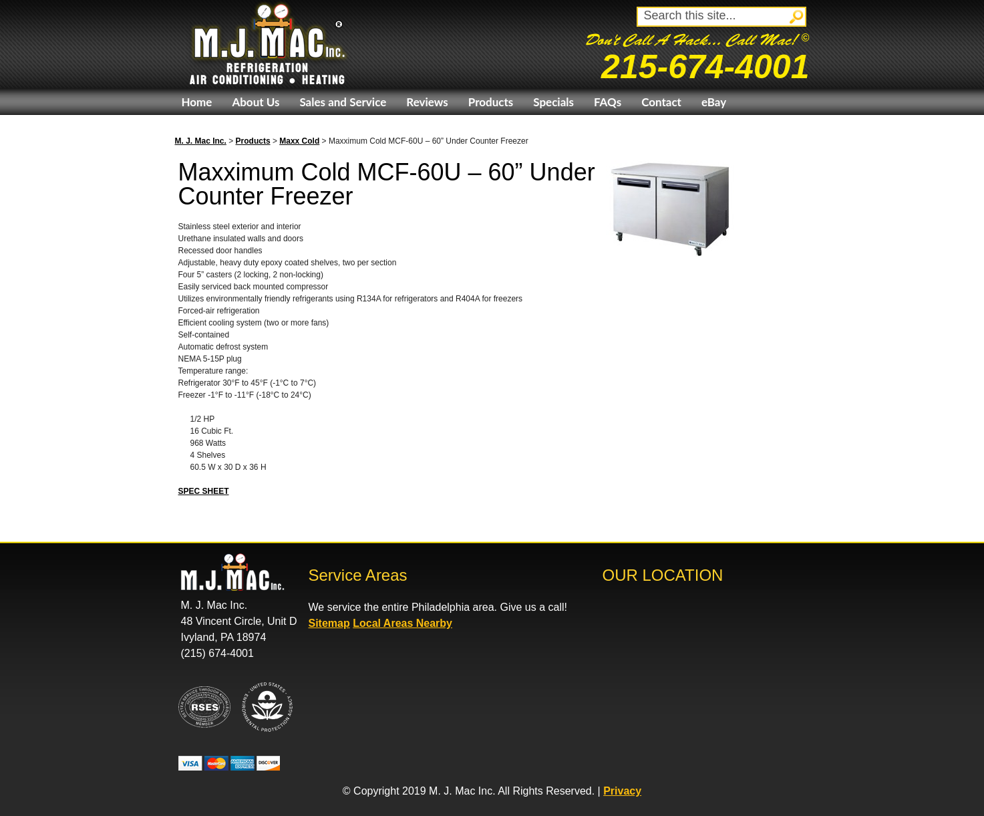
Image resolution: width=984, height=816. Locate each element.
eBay (713, 102)
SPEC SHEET (203, 491)
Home (197, 102)
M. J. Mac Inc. (200, 141)
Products (490, 102)
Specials (553, 102)
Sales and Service (342, 102)
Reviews (427, 102)
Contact (661, 102)
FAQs (607, 102)
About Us (255, 102)
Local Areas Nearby (402, 623)
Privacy (622, 791)
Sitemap (329, 623)
